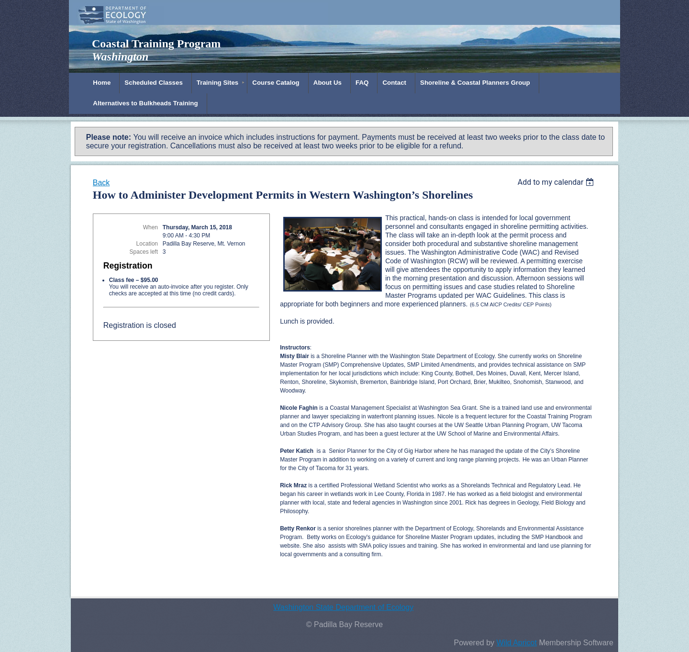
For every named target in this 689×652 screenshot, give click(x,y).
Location (147, 243)
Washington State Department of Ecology (343, 607)
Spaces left (144, 251)
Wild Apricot (516, 643)
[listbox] (557, 182)
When (150, 227)
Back (101, 183)
